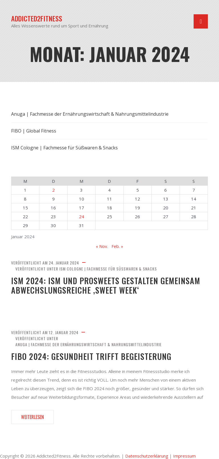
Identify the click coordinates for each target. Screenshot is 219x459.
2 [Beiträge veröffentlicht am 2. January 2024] (53, 190)
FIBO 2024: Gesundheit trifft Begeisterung (91, 356)
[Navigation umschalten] (201, 21)
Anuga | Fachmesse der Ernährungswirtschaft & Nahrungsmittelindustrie (88, 344)
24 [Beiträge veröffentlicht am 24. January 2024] (81, 216)
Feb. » (117, 246)
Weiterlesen (32, 417)
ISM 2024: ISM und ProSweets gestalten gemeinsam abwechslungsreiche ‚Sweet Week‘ (105, 285)
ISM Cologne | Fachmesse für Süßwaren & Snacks (108, 269)
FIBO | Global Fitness (33, 131)
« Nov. (102, 246)
